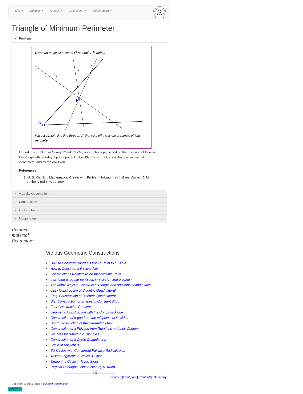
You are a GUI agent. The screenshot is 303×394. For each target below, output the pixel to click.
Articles (57, 12)
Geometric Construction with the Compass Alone (86, 312)
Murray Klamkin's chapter (70, 152)
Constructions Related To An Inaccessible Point (85, 274)
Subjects (37, 12)
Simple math (102, 12)
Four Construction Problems (71, 307)
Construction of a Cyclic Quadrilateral (78, 339)
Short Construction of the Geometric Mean (82, 323)
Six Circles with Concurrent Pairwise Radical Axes (87, 350)
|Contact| (115, 377)
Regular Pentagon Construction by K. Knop (82, 367)
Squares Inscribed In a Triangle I (74, 334)
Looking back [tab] (25, 210)
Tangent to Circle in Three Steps (74, 361)
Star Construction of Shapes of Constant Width (85, 301)
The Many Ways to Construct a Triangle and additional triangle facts (101, 285)
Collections (78, 12)
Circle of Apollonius (64, 345)
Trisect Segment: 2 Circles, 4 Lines (76, 356)
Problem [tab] (22, 38)
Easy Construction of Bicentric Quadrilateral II (84, 296)
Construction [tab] (25, 202)
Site (20, 12)
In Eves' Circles (130, 177)
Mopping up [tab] (24, 218)
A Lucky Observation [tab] (31, 193)
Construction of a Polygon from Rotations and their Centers (94, 329)
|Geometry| (160, 377)
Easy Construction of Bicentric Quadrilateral (83, 290)
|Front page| (130, 377)
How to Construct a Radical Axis (74, 268)
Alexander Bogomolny (54, 383)
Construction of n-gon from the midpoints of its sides (89, 318)
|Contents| (145, 377)
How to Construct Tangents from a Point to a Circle (88, 263)
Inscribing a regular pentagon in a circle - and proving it (91, 279)
